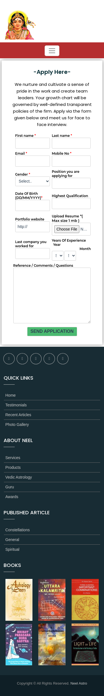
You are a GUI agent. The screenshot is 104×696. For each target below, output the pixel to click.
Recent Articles (18, 415)
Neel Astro (78, 683)
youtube (63, 358)
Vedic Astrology (18, 477)
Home (10, 395)
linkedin (49, 358)
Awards (11, 496)
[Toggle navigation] (52, 50)
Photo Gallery (17, 424)
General (12, 539)
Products (13, 467)
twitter (22, 358)
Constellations (17, 530)
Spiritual (12, 549)
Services (12, 457)
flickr (36, 358)
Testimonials (16, 405)
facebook (9, 358)
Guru (9, 487)
